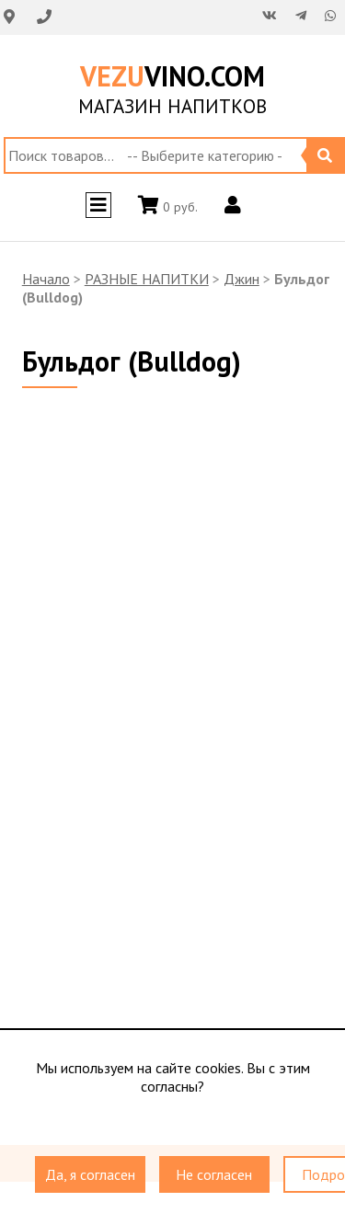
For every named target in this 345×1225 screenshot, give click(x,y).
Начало (46, 278)
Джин (241, 278)
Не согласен (214, 1175)
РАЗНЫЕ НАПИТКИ (147, 278)
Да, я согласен (90, 1175)
